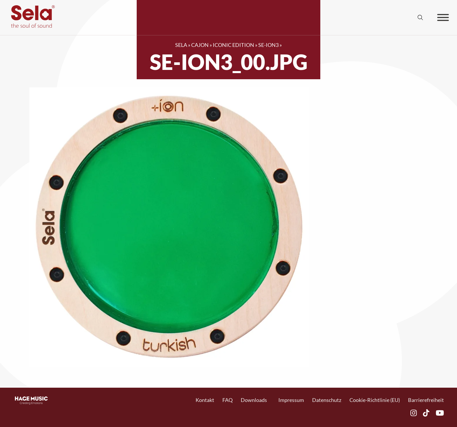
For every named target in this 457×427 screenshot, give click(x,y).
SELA (181, 45)
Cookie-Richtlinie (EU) (374, 400)
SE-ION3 (268, 45)
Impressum (291, 400)
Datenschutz (326, 400)
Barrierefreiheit (426, 400)
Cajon (200, 45)
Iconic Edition (233, 45)
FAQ (227, 400)
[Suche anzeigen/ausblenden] (420, 17)
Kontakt (205, 400)
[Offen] (443, 17)
